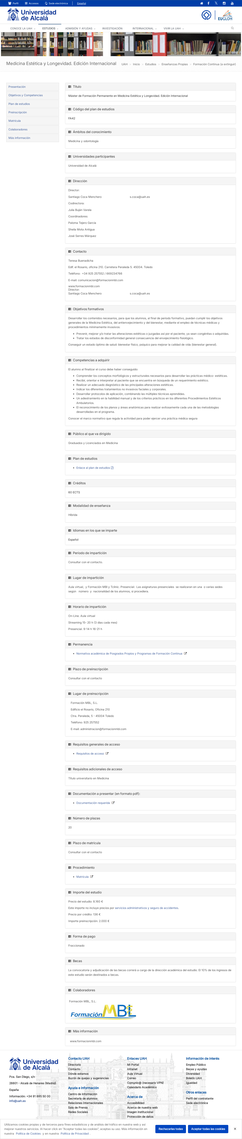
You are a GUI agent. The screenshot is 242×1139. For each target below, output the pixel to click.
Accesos (31, 3)
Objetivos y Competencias (25, 95)
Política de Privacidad (75, 1133)
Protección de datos (140, 1116)
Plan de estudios (19, 103)
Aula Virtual (134, 1073)
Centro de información (82, 1094)
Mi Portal (133, 1064)
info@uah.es (17, 1101)
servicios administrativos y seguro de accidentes (146, 908)
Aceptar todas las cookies (208, 1129)
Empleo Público (196, 1064)
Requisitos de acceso (90, 753)
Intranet (132, 1069)
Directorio (74, 1064)
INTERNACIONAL (143, 28)
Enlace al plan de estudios (93, 467)
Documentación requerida (93, 802)
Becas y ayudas (196, 1069)
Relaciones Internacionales (85, 1103)
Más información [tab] (19, 137)
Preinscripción (17, 112)
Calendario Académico (142, 1087)
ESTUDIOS (48, 28)
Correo (131, 1078)
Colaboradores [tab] (17, 129)
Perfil (13, 3)
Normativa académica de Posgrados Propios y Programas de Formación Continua (129, 653)
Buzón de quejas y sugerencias (88, 1078)
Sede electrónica (56, 3)
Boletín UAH (194, 1078)
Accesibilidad (135, 1103)
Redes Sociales (78, 1112)
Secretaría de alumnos (82, 1098)
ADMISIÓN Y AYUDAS (78, 28)
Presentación (17, 86)
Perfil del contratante (199, 1098)
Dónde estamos (78, 1073)
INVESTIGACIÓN (112, 28)
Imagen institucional (140, 1112)
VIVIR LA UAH (172, 28)
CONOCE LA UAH (21, 28)
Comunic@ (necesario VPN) (145, 1082)
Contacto (74, 1069)
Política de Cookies (28, 1133)
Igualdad (191, 1082)
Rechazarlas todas (171, 1129)
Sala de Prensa (78, 1107)
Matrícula (14, 120)
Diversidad (193, 1073)
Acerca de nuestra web (142, 1107)
